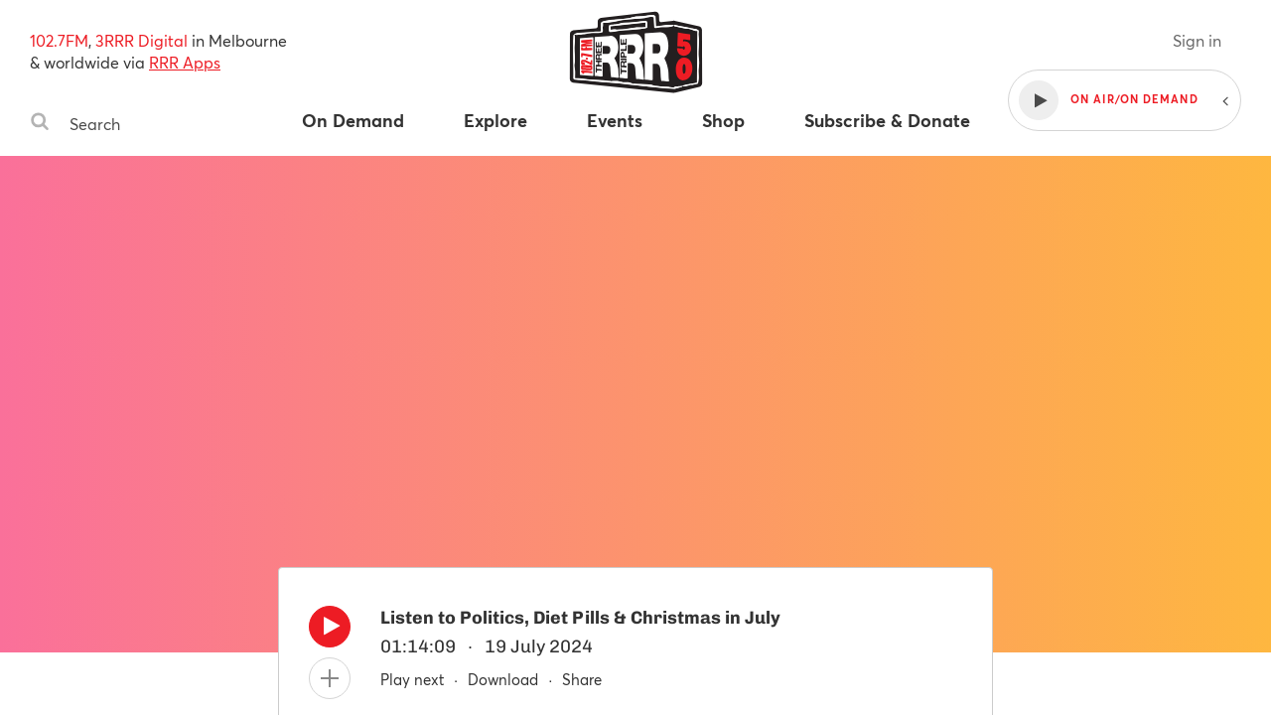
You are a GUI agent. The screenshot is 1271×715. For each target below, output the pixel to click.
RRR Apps (184, 62)
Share (582, 679)
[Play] (330, 631)
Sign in (1197, 40)
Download (503, 679)
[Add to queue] (330, 678)
